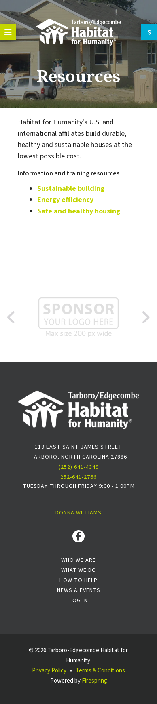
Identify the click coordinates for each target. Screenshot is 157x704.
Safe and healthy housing (78, 211)
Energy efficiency (65, 200)
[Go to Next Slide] (145, 317)
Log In (79, 601)
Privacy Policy (49, 670)
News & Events (78, 590)
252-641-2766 (78, 477)
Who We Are (78, 560)
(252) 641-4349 (79, 467)
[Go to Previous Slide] (11, 317)
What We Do (78, 570)
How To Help (78, 580)
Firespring (94, 681)
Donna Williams (78, 513)
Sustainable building (70, 188)
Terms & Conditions (100, 670)
